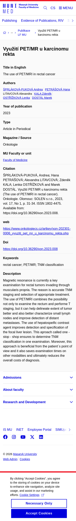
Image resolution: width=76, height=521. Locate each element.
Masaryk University (25, 454)
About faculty (13, 389)
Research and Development (24, 402)
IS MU (7, 429)
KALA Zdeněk (43, 93)
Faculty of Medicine (15, 160)
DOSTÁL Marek (42, 97)
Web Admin (10, 459)
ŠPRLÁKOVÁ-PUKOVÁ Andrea (23, 89)
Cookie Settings (31, 499)
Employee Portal (39, 429)
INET (19, 429)
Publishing (9, 20)
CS (53, 8)
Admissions (12, 377)
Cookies (25, 459)
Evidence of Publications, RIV (42, 20)
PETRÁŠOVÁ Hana (57, 89)
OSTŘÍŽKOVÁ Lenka (16, 97)
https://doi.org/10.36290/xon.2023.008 (30, 249)
